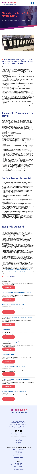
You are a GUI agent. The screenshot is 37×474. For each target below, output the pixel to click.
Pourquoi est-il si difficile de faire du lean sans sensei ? (17, 317)
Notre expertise (18, 452)
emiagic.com (17, 434)
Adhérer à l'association (18, 449)
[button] (28, 3)
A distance (18, 443)
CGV (18, 454)
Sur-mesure (18, 442)
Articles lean (18, 463)
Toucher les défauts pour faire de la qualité (13, 304)
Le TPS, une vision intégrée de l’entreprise (13, 366)
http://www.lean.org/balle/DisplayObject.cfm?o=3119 (16, 269)
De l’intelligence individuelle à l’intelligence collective (16, 292)
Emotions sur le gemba (8, 354)
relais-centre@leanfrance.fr (21, 426)
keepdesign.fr (24, 434)
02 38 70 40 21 (20, 428)
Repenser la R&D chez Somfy (10, 280)
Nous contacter (18, 451)
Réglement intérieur (18, 469)
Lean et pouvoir (6, 329)
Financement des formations (18, 464)
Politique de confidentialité (18, 456)
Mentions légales (18, 457)
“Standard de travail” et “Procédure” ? (20, 271)
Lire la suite (8, 287)
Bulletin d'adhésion (18, 466)
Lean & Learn (18, 468)
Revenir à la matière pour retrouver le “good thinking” (16, 379)
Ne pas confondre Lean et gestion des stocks (14, 342)
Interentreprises (19, 439)
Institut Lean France (19, 273)
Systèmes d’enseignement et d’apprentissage (14, 391)
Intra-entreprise (19, 440)
